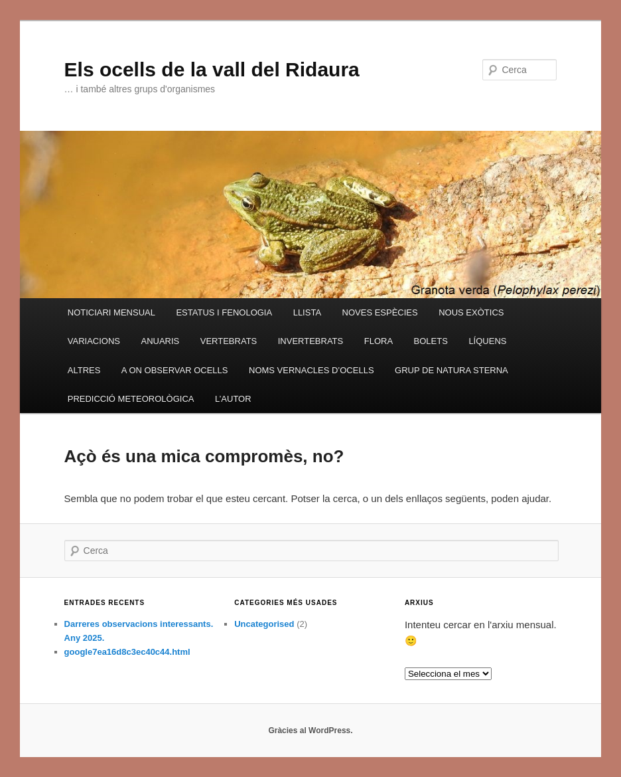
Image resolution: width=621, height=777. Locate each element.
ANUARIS (160, 341)
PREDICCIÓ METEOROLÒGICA (131, 399)
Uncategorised (264, 624)
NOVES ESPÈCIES (380, 312)
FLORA (378, 341)
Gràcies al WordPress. (310, 730)
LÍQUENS (487, 341)
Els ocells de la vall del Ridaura (212, 69)
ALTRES (84, 370)
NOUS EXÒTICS (471, 312)
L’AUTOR (233, 399)
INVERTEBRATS (310, 341)
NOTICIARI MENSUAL (111, 312)
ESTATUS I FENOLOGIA (224, 312)
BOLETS (431, 341)
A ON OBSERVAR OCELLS (174, 370)
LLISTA (307, 312)
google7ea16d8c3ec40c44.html (127, 652)
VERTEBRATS (228, 341)
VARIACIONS (94, 341)
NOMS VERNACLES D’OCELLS (311, 370)
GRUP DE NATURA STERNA (451, 370)
